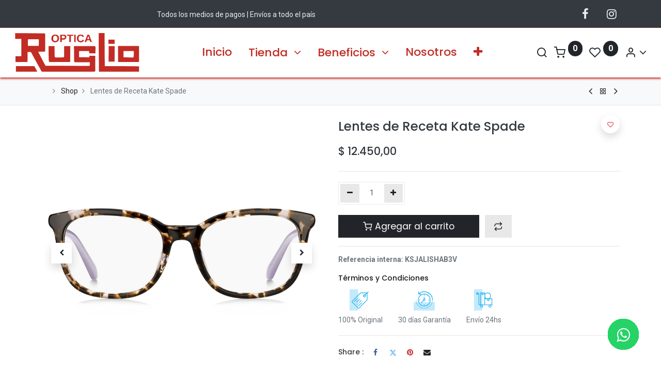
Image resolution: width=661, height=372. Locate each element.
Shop (69, 91)
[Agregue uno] (393, 193)
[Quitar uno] (349, 193)
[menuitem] (217, 52)
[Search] (515, 52)
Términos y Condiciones (383, 278)
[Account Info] (610, 52)
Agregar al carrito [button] (408, 226)
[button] (478, 52)
